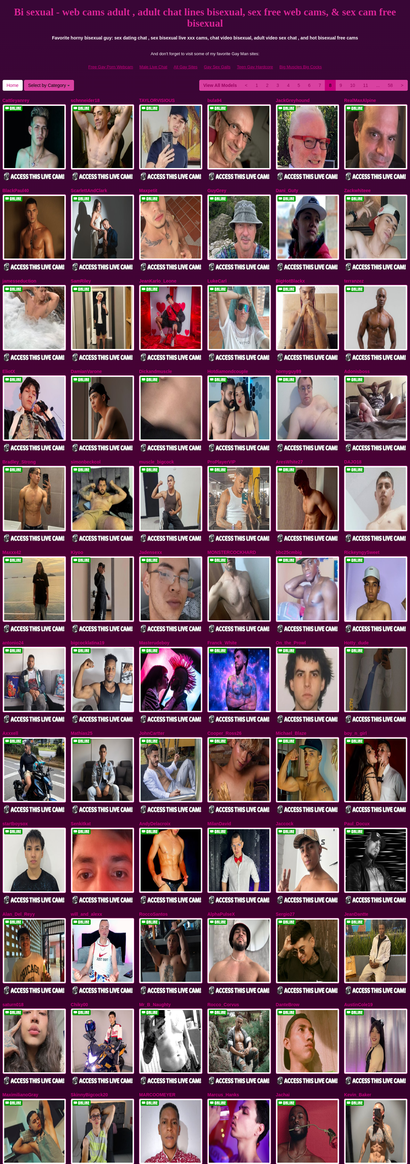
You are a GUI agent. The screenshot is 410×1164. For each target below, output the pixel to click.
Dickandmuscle (155, 345)
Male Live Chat (153, 66)
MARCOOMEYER (157, 997)
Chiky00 (79, 916)
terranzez (354, 263)
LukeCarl (216, 263)
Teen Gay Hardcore (255, 66)
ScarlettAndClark (89, 181)
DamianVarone (86, 345)
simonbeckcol (86, 426)
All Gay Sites (185, 66)
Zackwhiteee (357, 181)
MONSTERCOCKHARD (231, 508)
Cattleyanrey (16, 100)
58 (390, 85)
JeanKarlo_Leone (157, 263)
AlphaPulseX (221, 834)
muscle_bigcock (156, 426)
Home (13, 85)
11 (365, 85)
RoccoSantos (153, 834)
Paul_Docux (357, 752)
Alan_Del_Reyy (19, 834)
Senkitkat (81, 752)
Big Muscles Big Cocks (300, 66)
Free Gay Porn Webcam (110, 66)
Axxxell (10, 671)
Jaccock (284, 752)
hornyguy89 (288, 345)
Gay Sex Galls (217, 66)
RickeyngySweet (362, 508)
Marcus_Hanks (223, 997)
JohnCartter (151, 671)
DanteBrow (287, 916)
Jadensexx (150, 508)
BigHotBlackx (290, 263)
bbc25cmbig (289, 508)
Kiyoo (77, 508)
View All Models (220, 85)
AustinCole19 (358, 916)
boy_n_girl (355, 671)
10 (352, 85)
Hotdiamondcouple (227, 345)
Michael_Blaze (291, 671)
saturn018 (13, 916)
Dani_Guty (287, 181)
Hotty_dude (356, 589)
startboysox (15, 752)
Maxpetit (148, 181)
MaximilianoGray (20, 997)
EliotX (9, 345)
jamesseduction (20, 263)
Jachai (283, 997)
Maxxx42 (12, 508)
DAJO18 (352, 426)
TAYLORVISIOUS (157, 100)
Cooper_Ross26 (224, 671)
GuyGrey (216, 181)
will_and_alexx (86, 834)
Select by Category (49, 85)
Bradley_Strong (19, 426)
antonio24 (13, 589)
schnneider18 (85, 100)
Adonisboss (357, 345)
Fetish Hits (228, 1154)
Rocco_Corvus (223, 916)
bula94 (214, 100)
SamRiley (81, 263)
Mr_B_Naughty (155, 916)
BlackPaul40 (16, 181)
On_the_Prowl (291, 589)
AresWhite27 (289, 426)
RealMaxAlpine (360, 100)
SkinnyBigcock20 (89, 997)
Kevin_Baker (357, 997)
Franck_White (222, 589)
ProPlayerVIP (221, 426)
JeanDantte (356, 834)
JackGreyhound (293, 100)
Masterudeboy (154, 589)
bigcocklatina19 (87, 589)
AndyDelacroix (154, 752)
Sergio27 (285, 834)
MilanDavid (219, 752)
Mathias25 (82, 671)
